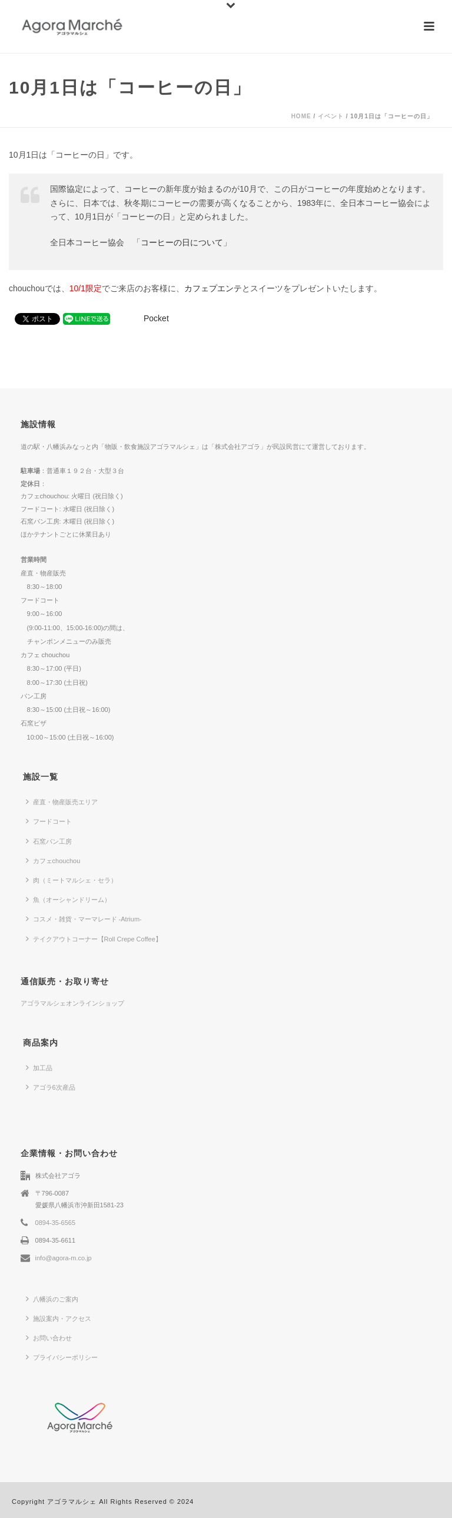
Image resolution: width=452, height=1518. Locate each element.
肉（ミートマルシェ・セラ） (71, 879)
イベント (331, 116)
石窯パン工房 (49, 841)
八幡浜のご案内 (52, 1298)
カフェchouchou (53, 860)
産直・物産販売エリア (62, 801)
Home (301, 116)
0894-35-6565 (55, 1222)
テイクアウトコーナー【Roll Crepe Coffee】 (94, 938)
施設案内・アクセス (58, 1318)
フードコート (49, 821)
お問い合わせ (49, 1337)
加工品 (39, 1067)
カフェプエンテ (213, 288)
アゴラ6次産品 (50, 1087)
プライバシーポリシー (62, 1357)
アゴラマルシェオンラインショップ (72, 1003)
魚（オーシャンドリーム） (68, 899)
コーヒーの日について (182, 242)
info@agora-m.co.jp (63, 1257)
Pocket (156, 318)
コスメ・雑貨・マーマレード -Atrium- (84, 918)
